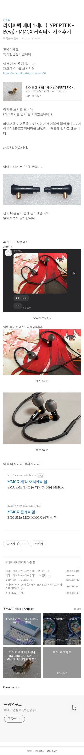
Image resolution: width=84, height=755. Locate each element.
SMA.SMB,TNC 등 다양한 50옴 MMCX (35, 487)
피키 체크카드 (12, 592)
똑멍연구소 (13, 704)
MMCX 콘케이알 (21, 512)
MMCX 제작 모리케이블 (27, 482)
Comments (11, 687)
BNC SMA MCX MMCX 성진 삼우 (32, 517)
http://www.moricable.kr (21, 475)
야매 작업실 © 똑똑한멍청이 (21, 710)
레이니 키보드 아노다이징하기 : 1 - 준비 (25, 575)
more (77, 608)
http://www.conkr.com (20, 505)
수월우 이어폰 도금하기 (17, 580)
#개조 (6, 20)
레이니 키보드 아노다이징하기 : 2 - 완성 (25, 570)
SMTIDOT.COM (49, 750)
